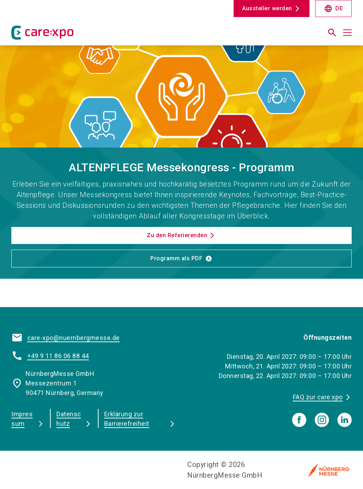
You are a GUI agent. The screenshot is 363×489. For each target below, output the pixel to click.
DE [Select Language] (333, 8)
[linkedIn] (344, 420)
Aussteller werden (267, 8)
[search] (332, 32)
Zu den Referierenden (177, 235)
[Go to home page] (93, 35)
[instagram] (322, 420)
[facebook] (299, 420)
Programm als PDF (176, 258)
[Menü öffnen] (347, 32)
